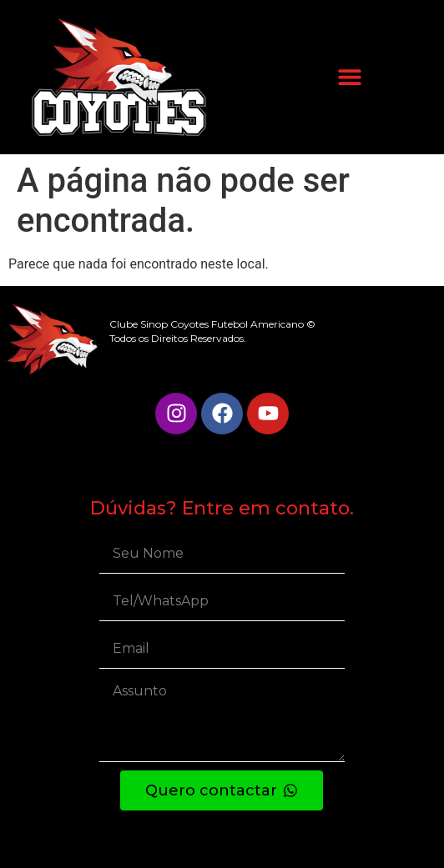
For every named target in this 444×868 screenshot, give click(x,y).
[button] (349, 77)
